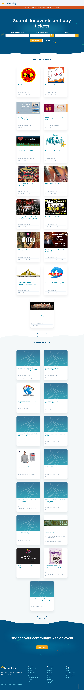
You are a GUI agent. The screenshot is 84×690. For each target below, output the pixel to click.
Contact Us (69, 668)
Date (66, 32)
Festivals (49, 675)
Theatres (49, 682)
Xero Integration (70, 675)
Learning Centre (70, 672)
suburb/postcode (42, 32)
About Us (3, 684)
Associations (50, 668)
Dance (49, 674)
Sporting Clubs (51, 681)
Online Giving (31, 672)
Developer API (70, 674)
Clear (48, 40)
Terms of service (17, 684)
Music (48, 677)
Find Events (36, 40)
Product (30, 670)
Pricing (30, 675)
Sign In (30, 681)
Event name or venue (17, 32)
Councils (49, 672)
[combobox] (42, 35)
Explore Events (32, 668)
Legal (9, 684)
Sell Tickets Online (33, 677)
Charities (49, 670)
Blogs (67, 670)
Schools (49, 679)
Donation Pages (32, 674)
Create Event (42, 647)
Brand (67, 677)
